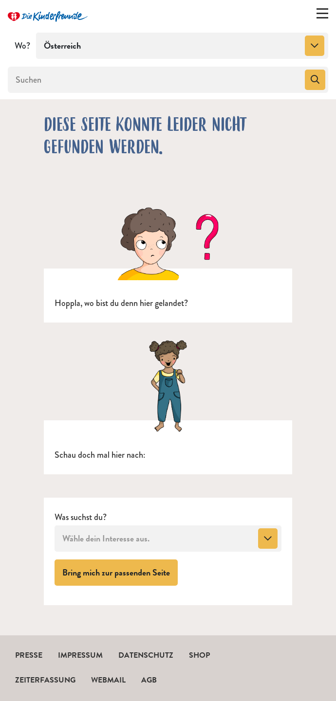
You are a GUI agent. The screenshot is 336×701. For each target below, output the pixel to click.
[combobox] (182, 46)
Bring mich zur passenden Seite (120, 572)
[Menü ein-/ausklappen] (322, 15)
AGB (149, 680)
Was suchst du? (81, 517)
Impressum (80, 655)
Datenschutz (145, 655)
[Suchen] (155, 80)
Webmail (108, 680)
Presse (28, 655)
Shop (199, 655)
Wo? (22, 45)
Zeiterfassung (45, 680)
